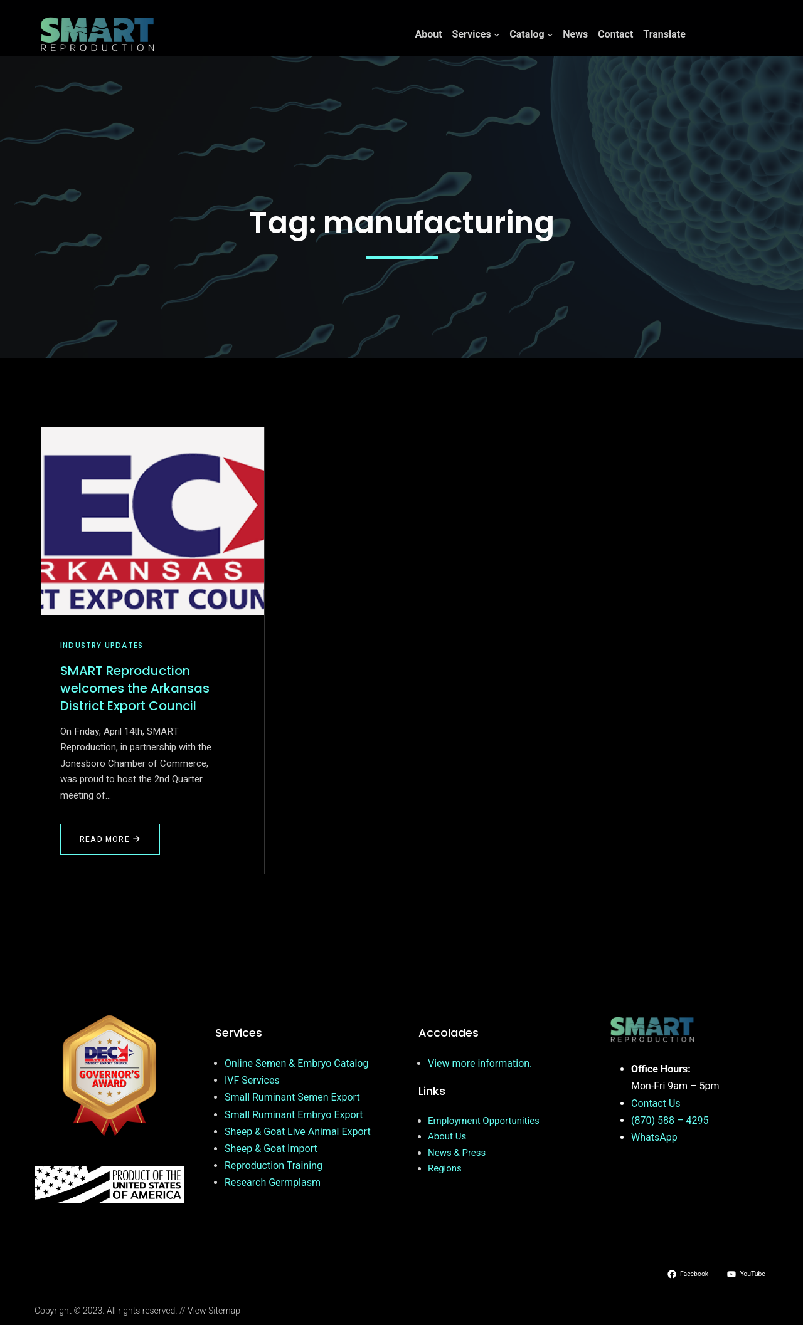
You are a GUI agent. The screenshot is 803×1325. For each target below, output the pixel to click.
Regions (445, 1168)
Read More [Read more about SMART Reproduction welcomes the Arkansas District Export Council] (110, 839)
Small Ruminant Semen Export (292, 1097)
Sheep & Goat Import (271, 1149)
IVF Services (252, 1080)
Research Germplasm (273, 1182)
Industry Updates (101, 645)
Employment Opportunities (484, 1120)
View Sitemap (214, 1311)
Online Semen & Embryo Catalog (296, 1063)
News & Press (457, 1152)
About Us (447, 1136)
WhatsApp (654, 1137)
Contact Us (656, 1103)
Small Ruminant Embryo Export (294, 1115)
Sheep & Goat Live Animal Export (298, 1132)
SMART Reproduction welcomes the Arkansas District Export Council (135, 688)
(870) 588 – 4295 (669, 1120)
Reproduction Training (273, 1165)
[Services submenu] (497, 34)
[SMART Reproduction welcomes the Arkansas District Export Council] (152, 521)
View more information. (480, 1063)
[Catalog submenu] (550, 34)
